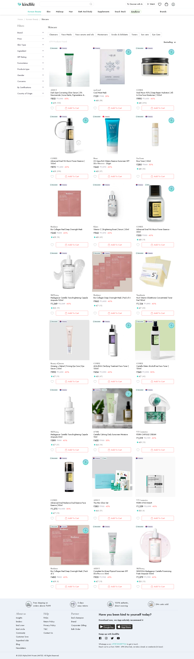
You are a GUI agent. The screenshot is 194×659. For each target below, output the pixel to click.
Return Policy (49, 621)
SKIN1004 (55, 295)
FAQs (46, 617)
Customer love (22, 636)
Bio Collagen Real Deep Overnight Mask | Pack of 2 (69, 572)
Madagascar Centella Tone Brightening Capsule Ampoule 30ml (69, 435)
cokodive (149, 11)
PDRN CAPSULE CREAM (146, 434)
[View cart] (166, 4)
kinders (19, 621)
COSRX (139, 90)
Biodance (54, 226)
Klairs (95, 226)
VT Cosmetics (142, 432)
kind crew (20, 625)
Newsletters (21, 648)
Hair (71, 11)
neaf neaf (97, 90)
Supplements (103, 11)
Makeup (59, 11)
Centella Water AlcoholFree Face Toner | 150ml (152, 367)
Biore (95, 158)
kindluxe (135, 11)
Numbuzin (140, 295)
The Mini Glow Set (100, 503)
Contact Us (48, 632)
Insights (19, 617)
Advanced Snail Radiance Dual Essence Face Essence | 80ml (68, 504)
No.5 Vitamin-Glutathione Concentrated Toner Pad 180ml (154, 299)
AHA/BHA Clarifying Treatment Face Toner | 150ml (111, 367)
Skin (48, 11)
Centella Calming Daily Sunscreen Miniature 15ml (110, 435)
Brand (73, 621)
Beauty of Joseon (57, 363)
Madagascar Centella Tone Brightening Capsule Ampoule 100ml (69, 299)
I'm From (140, 158)
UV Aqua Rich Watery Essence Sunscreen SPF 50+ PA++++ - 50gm (111, 162)
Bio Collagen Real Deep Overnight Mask (66, 229)
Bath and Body (85, 11)
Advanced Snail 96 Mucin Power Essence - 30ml (153, 230)
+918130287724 (119, 644)
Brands (163, 11)
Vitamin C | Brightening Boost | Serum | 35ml (111, 229)
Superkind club (22, 640)
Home (20, 19)
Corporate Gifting (78, 625)
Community (20, 632)
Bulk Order (75, 629)
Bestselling (170, 42)
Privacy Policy (50, 625)
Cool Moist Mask (99, 92)
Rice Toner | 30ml (143, 161)
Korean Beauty (34, 11)
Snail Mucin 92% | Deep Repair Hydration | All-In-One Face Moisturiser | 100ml (154, 93)
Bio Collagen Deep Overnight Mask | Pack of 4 (111, 298)
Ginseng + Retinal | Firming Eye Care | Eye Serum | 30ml (67, 367)
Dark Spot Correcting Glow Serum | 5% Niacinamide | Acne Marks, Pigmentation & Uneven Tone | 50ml (67, 93)
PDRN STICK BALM (144, 503)
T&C (45, 629)
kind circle (20, 629)
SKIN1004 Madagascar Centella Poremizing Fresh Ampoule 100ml (153, 572)
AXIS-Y (54, 90)
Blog (18, 644)
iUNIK (96, 432)
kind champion (77, 617)
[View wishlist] (159, 4)
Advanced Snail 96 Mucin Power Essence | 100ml (67, 162)
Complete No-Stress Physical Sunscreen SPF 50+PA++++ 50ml (110, 572)
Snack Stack (120, 11)
